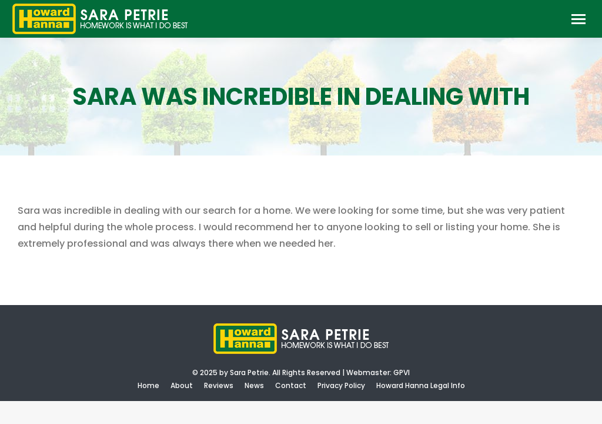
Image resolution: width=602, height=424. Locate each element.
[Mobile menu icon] (578, 19)
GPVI (401, 372)
